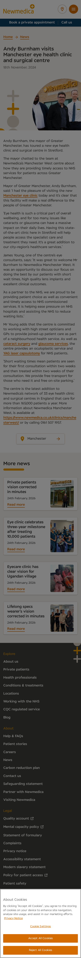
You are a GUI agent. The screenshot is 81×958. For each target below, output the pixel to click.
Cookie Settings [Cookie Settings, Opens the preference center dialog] (40, 926)
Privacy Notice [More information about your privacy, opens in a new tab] (13, 918)
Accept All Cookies (40, 938)
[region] (40, 923)
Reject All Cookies (40, 950)
